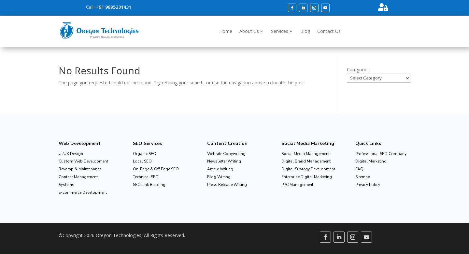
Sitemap (362, 176)
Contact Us (329, 31)
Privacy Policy (367, 184)
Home (225, 31)
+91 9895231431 (113, 7)
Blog (305, 31)
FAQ (359, 169)
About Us (249, 31)
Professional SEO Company (380, 153)
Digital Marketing (371, 161)
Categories (358, 69)
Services (279, 31)
